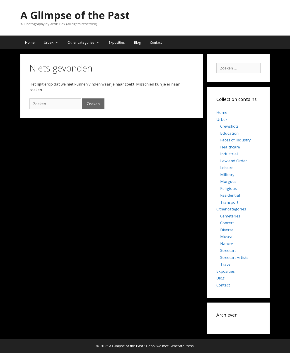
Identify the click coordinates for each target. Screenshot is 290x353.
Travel (226, 264)
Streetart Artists (234, 257)
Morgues (228, 181)
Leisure (226, 167)
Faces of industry (235, 140)
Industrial (229, 153)
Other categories (86, 42)
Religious (228, 188)
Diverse (226, 229)
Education (229, 133)
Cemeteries (230, 216)
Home (30, 42)
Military (227, 174)
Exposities (117, 42)
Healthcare (230, 147)
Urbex (53, 42)
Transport (229, 202)
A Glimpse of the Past (75, 15)
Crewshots (229, 126)
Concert (227, 222)
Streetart (228, 250)
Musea (226, 236)
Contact (156, 42)
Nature (226, 243)
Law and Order (233, 160)
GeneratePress (181, 345)
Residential (230, 195)
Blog (137, 42)
